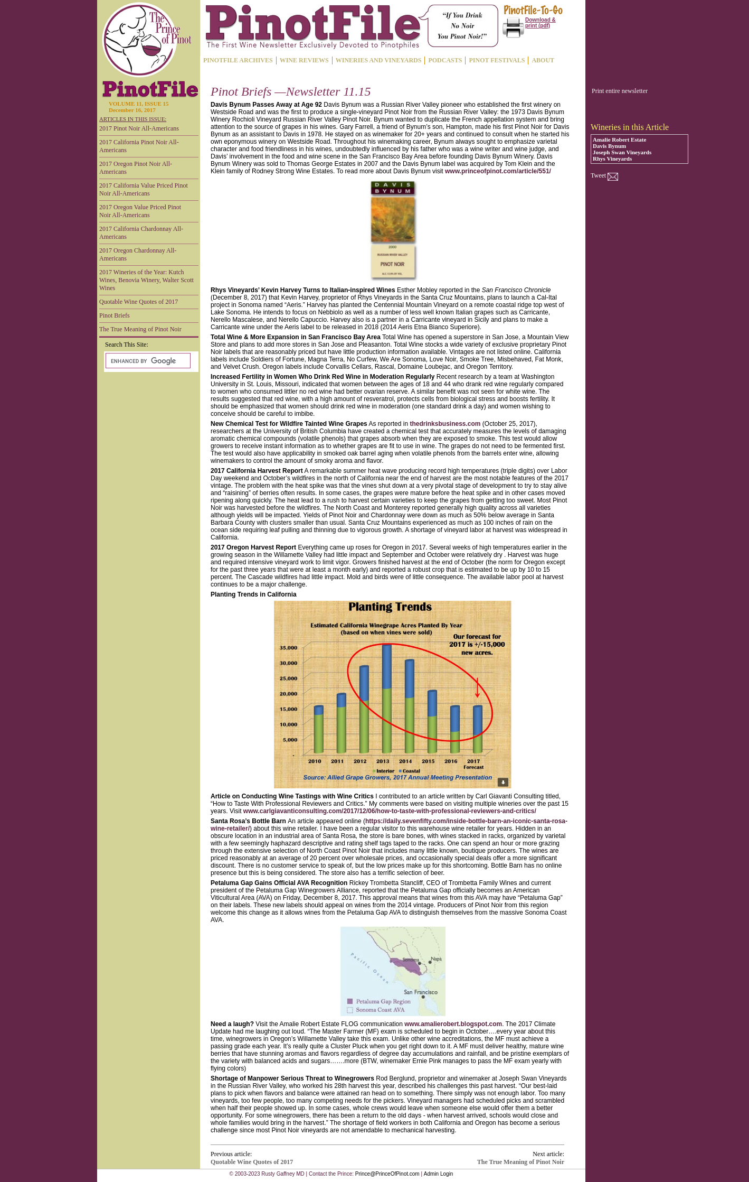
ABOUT (543, 60)
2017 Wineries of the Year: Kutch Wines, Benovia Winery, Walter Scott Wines (146, 280)
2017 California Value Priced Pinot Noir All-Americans (143, 189)
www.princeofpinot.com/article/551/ (498, 171)
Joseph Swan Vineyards (622, 152)
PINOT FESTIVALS (497, 60)
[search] (147, 361)
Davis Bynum (609, 146)
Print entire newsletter (620, 91)
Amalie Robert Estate (619, 139)
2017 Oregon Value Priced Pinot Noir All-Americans (140, 211)
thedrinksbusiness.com (445, 423)
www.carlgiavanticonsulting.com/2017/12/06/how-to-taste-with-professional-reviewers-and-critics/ (389, 811)
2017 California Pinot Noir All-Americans (139, 146)
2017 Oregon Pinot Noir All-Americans (135, 167)
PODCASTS (445, 60)
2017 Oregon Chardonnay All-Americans (137, 254)
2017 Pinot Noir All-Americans (139, 128)
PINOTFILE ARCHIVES (238, 60)
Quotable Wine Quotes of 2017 (138, 301)
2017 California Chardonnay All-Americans (141, 232)
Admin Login (438, 1174)
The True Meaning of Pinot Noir (140, 329)
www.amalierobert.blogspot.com (453, 1024)
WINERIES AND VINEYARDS (379, 60)
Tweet (598, 175)
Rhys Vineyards (612, 158)
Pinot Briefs (114, 315)
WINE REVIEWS (304, 60)
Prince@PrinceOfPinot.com (387, 1174)
